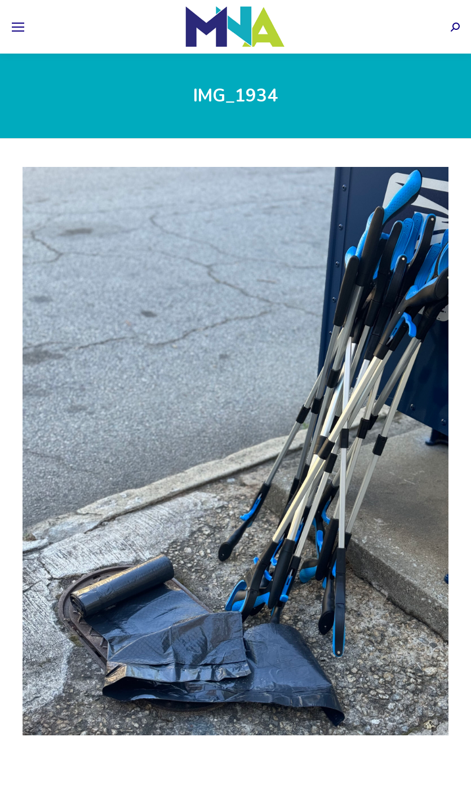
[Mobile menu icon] (18, 27)
